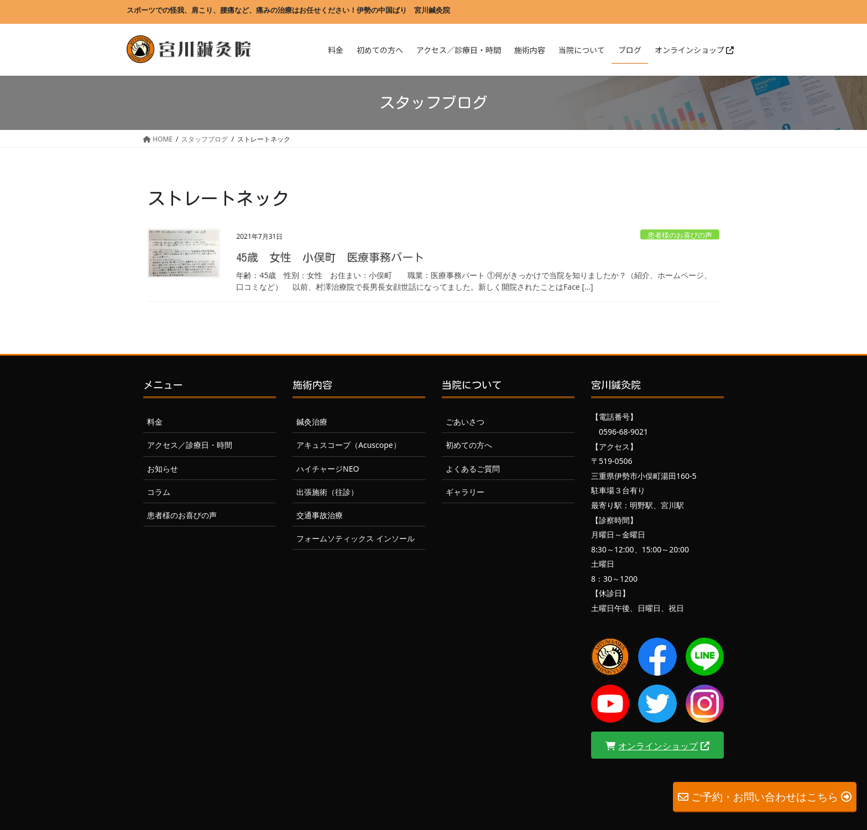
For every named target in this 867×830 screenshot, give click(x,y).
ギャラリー (465, 492)
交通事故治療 (319, 515)
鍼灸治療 (311, 421)
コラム (158, 492)
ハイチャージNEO (327, 468)
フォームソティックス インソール (355, 538)
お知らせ (162, 468)
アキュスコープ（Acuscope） (348, 445)
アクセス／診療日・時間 (189, 445)
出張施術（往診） (327, 492)
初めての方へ (469, 445)
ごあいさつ (465, 421)
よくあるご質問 (473, 468)
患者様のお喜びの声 (679, 235)
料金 (155, 421)
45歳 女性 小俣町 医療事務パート (330, 257)
